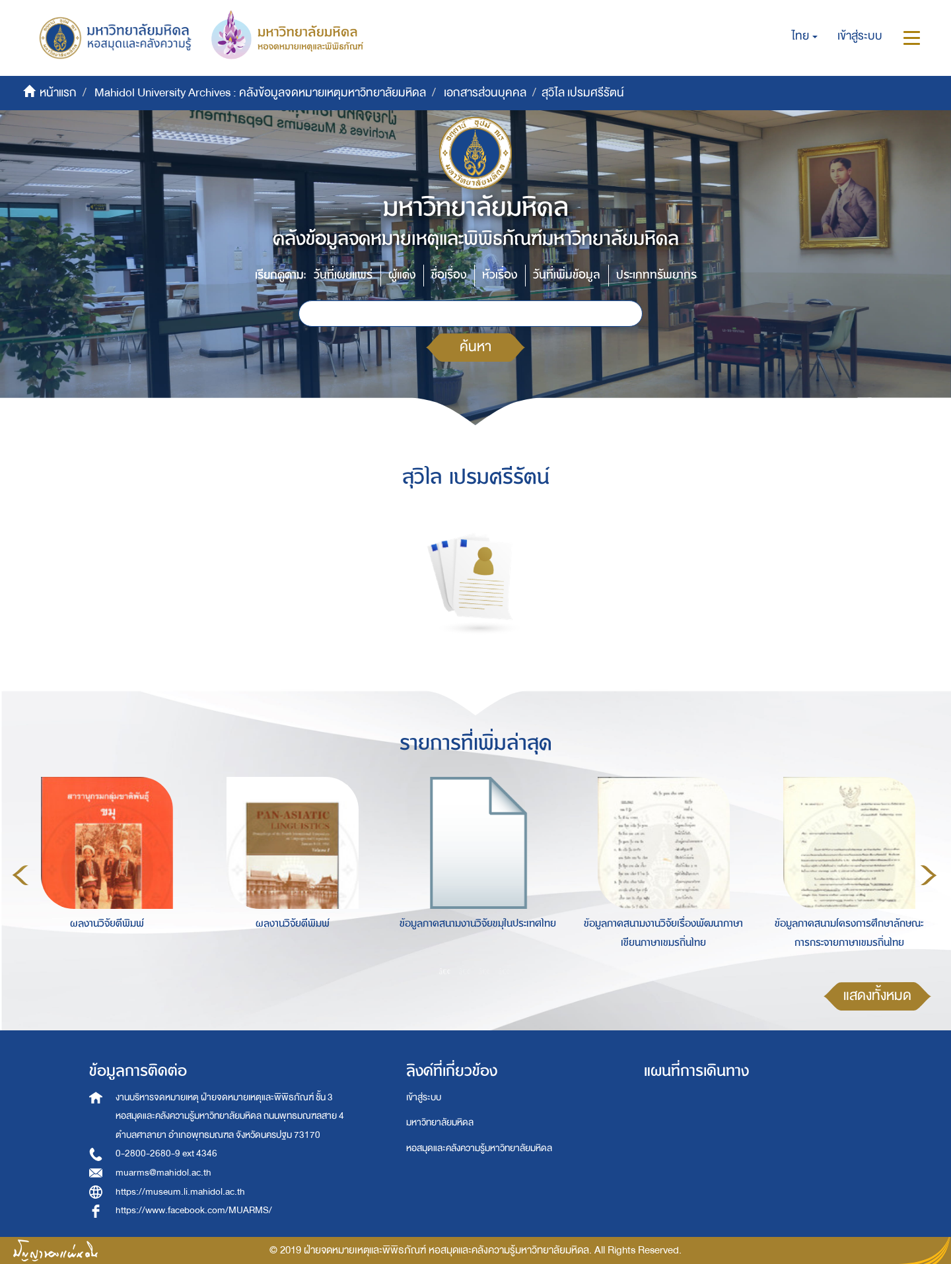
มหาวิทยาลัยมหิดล (440, 1122)
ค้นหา (475, 347)
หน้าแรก (58, 93)
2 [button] (465, 971)
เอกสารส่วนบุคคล (485, 93)
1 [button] (445, 971)
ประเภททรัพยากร (656, 275)
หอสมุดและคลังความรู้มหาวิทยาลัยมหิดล (479, 1148)
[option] (103, 873)
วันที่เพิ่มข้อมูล (566, 275)
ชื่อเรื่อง (448, 275)
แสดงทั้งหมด (877, 995)
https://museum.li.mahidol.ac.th (180, 1191)
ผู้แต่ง (401, 275)
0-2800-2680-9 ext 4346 (166, 1153)
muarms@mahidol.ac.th (163, 1172)
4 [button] (504, 971)
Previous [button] (20, 875)
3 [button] (484, 971)
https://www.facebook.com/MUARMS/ (194, 1210)
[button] (805, 36)
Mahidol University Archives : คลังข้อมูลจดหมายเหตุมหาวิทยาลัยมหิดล (260, 93)
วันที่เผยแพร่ (343, 275)
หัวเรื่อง (499, 275)
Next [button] (928, 875)
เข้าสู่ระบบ (423, 1097)
